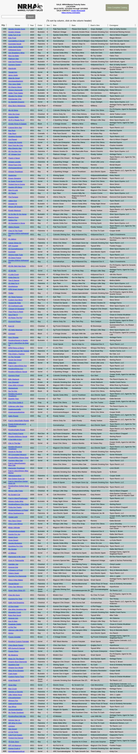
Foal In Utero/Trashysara (17, 498)
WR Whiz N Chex (15, 723)
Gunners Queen (14, 65)
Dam (73, 25)
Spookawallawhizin (15, 81)
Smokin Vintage (14, 32)
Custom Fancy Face (16, 677)
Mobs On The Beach (16, 659)
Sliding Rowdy (13, 227)
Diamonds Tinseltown (16, 468)
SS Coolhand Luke (15, 306)
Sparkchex (12, 175)
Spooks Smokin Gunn (16, 29)
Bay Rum (11, 130)
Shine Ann (12, 363)
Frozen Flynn (13, 651)
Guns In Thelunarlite (16, 560)
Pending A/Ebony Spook (17, 372)
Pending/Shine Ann (15, 369)
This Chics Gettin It (15, 402)
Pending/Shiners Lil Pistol (18, 510)
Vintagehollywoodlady (16, 531)
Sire (54, 25)
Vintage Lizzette (14, 162)
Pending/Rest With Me (17, 716)
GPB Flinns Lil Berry (16, 348)
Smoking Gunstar (15, 136)
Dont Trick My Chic (15, 145)
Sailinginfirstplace (15, 704)
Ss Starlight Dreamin (16, 102)
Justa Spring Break (15, 47)
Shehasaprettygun (15, 168)
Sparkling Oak (13, 665)
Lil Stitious (12, 553)
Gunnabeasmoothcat (16, 751)
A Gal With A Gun (15, 439)
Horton (10, 633)
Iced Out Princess (15, 62)
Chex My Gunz (14, 595)
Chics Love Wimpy (15, 524)
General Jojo (13, 618)
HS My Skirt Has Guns (17, 266)
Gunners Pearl (14, 375)
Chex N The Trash (15, 231)
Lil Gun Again (13, 606)
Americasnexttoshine (16, 412)
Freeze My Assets (15, 142)
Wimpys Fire (13, 701)
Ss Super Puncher (15, 181)
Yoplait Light (13, 517)
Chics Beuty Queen (15, 645)
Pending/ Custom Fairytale (18, 641)
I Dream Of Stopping (16, 309)
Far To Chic (12, 391)
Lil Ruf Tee (12, 627)
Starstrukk (12, 68)
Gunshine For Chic (15, 546)
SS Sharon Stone (15, 87)
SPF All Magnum (14, 745)
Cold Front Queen (15, 735)
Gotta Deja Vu (13, 277)
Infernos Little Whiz (15, 630)
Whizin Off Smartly (15, 207)
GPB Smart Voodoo (15, 289)
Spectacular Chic (14, 99)
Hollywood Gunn (14, 50)
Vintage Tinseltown (15, 172)
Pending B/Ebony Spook (17, 436)
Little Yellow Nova (15, 695)
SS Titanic (12, 193)
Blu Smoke (12, 549)
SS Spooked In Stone (16, 223)
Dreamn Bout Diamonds (17, 662)
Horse (17, 25)
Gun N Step (12, 621)
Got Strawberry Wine (16, 53)
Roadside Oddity (14, 624)
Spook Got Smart (15, 360)
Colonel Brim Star (15, 128)
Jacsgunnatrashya (15, 709)
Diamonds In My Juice (16, 557)
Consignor (114, 25)
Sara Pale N (13, 315)
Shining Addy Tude (15, 255)
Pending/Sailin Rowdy (16, 430)
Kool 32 (11, 326)
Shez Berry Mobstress (16, 106)
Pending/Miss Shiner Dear (18, 458)
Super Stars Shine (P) (16, 590)
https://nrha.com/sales (71, 13)
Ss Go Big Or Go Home (17, 214)
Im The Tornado (14, 357)
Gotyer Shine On (14, 243)
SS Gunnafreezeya (15, 249)
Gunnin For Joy (14, 534)
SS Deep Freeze (14, 258)
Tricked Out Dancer (15, 738)
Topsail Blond (13, 584)
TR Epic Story (13, 742)
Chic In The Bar (14, 443)
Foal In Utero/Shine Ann (17, 366)
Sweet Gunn (13, 537)
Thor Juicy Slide (14, 84)
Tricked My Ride (14, 303)
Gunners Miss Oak (15, 461)
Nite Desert (12, 729)
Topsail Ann (12, 72)
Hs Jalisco (12, 239)
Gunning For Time (15, 599)
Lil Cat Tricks (13, 732)
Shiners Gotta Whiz (15, 501)
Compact (11, 334)
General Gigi (13, 567)
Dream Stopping (14, 178)
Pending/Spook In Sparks (18, 340)
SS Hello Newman (15, 330)
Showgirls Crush (14, 612)
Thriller (11, 293)
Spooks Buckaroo (15, 543)
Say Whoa (12, 707)
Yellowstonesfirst (14, 476)
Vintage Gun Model (15, 668)
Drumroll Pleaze (14, 321)
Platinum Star (13, 59)
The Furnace (13, 197)
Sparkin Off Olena (15, 187)
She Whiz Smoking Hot (17, 609)
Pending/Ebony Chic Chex (18, 504)
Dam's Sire (95, 25)
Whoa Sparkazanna (16, 513)
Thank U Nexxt (14, 158)
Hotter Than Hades (15, 93)
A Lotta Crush (13, 274)
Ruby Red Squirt (14, 615)
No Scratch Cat (14, 495)
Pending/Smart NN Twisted (18, 351)
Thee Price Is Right (15, 312)
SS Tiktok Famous (15, 297)
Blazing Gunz (13, 217)
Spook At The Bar (15, 452)
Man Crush (12, 689)
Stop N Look (13, 190)
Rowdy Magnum (14, 210)
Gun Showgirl (13, 382)
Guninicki (11, 252)
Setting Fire (12, 220)
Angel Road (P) (14, 680)
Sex (48, 25)
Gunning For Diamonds (17, 576)
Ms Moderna (13, 655)
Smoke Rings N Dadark (17, 124)
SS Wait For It (13, 283)
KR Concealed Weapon (17, 455)
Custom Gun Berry (15, 300)
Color (40, 25)
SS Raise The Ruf (15, 318)
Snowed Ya (12, 204)
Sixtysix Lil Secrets (15, 692)
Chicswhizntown (14, 698)
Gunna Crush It (14, 748)
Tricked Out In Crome (16, 184)
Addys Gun (12, 201)
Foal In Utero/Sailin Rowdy (18, 421)
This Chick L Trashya (16, 354)
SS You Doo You (14, 151)
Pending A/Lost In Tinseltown (15, 395)
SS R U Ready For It (16, 120)
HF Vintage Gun (14, 154)
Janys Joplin (13, 75)
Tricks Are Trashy (15, 507)
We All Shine (13, 110)
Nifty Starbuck (13, 379)
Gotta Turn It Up (14, 35)
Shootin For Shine (15, 96)
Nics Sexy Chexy (14, 521)
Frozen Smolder (14, 637)
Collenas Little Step (15, 406)
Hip (3, 25)
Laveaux (11, 726)
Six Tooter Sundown (16, 712)
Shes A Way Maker (15, 580)
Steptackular (13, 388)
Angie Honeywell (78, 11)
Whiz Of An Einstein (16, 671)
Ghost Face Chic (14, 165)
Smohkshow (13, 286)
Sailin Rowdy (13, 416)
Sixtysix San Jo (14, 720)
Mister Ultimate (14, 527)
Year (32, 25)
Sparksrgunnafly (14, 409)
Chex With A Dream (15, 385)
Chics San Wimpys (15, 587)
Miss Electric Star (15, 148)
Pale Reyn (12, 133)
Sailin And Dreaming (16, 603)
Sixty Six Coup (14, 114)
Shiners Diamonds (15, 90)
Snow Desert (13, 540)
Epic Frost (12, 38)
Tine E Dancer (13, 280)
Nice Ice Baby (13, 56)
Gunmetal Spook (14, 44)
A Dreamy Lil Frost (15, 570)
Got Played (12, 139)
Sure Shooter (13, 337)
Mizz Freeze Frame (15, 433)
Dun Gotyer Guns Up (16, 479)
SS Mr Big (12, 271)
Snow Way (12, 685)
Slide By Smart (14, 78)
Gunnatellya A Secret (16, 41)
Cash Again (12, 674)
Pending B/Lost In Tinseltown (15, 448)
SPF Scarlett (13, 246)
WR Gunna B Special (16, 648)
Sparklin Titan (13, 399)
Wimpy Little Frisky (15, 491)
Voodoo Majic (13, 117)
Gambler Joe (13, 564)
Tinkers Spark (13, 573)
